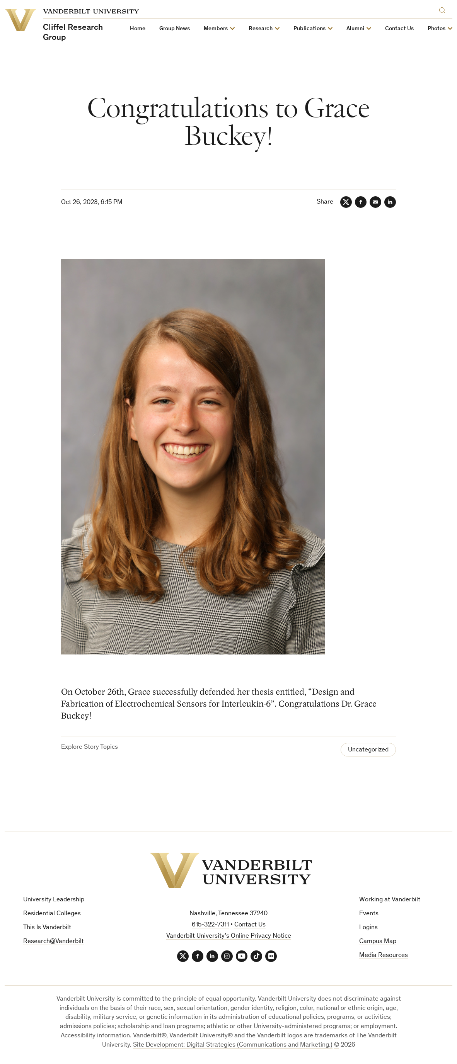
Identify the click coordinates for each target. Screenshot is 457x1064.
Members (216, 29)
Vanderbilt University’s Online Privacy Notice (228, 936)
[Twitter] (346, 202)
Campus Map (377, 941)
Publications (309, 29)
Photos (436, 29)
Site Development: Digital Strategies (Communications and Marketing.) (233, 1045)
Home (137, 29)
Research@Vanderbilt (53, 941)
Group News (174, 29)
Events (369, 914)
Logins (368, 928)
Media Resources (383, 955)
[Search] (443, 9)
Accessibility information (95, 1036)
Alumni (355, 29)
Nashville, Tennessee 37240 (228, 914)
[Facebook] (361, 202)
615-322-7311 (210, 925)
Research (261, 29)
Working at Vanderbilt (389, 900)
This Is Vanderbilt (47, 928)
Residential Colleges (52, 914)
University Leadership (53, 900)
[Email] (375, 202)
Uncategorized (368, 750)
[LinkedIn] (390, 202)
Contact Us (399, 29)
